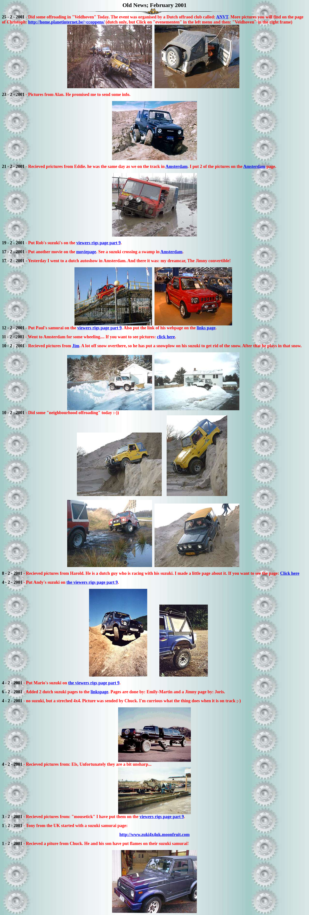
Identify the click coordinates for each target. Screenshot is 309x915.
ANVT (222, 17)
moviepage (86, 251)
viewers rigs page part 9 (98, 242)
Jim (75, 345)
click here (166, 336)
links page (206, 327)
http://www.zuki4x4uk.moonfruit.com (154, 834)
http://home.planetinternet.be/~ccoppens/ (66, 22)
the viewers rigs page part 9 (92, 582)
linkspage (99, 691)
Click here (289, 573)
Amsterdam (176, 166)
